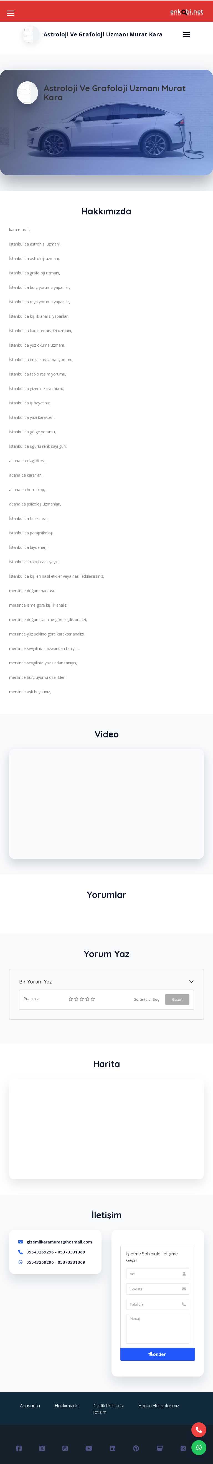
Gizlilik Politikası (108, 1405)
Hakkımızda (66, 1405)
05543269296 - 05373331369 (55, 1252)
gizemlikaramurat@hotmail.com (59, 1242)
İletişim (99, 1412)
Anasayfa (30, 1405)
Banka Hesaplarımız (159, 1405)
